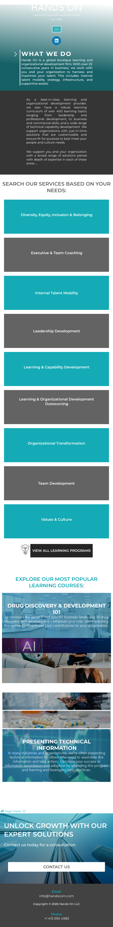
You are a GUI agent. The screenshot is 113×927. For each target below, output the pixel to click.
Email (56, 892)
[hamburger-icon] (56, 29)
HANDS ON (56, 8)
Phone (56, 914)
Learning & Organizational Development (56, 15)
